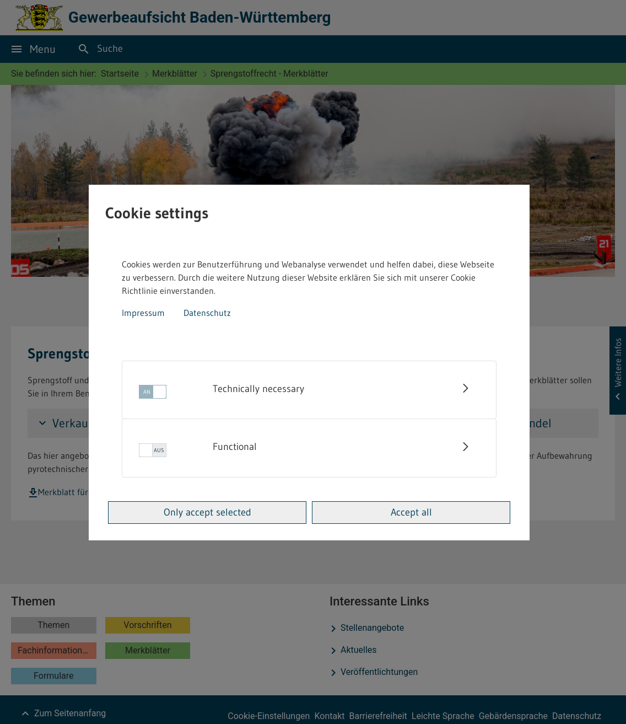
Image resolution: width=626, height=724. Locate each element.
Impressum (143, 312)
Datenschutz (207, 312)
